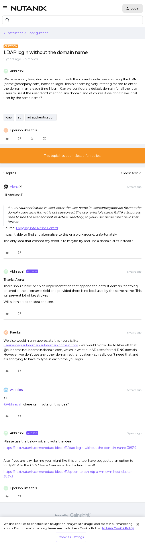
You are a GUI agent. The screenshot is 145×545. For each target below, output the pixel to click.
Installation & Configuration (28, 33)
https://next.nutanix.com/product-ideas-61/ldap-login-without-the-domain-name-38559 (70, 448)
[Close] (138, 524)
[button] (5, 9)
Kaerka (15, 332)
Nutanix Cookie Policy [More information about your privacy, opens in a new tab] (118, 528)
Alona (14, 187)
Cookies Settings (71, 537)
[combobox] (72, 20)
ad (20, 117)
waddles (16, 390)
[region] (72, 531)
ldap (9, 117)
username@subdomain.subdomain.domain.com (41, 345)
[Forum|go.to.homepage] (29, 8)
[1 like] (23, 130)
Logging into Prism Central (37, 228)
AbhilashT (17, 71)
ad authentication (41, 117)
